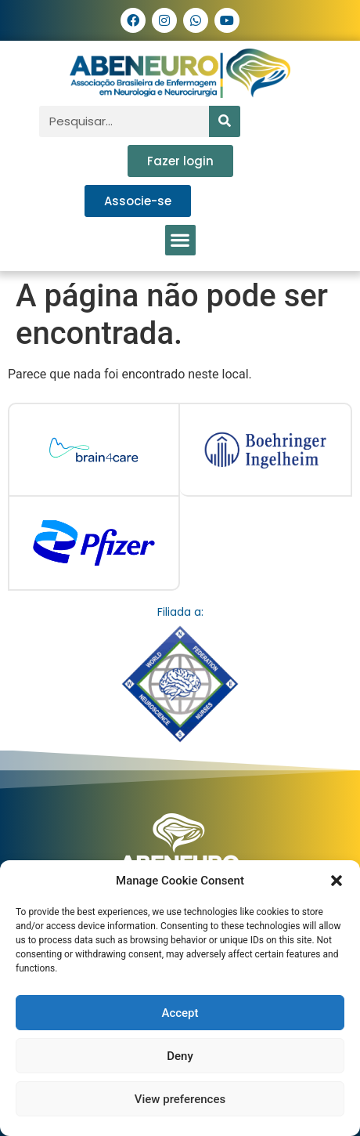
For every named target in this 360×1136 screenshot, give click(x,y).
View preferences (180, 1099)
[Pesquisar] (224, 121)
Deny (180, 1056)
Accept (179, 1013)
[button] (336, 880)
